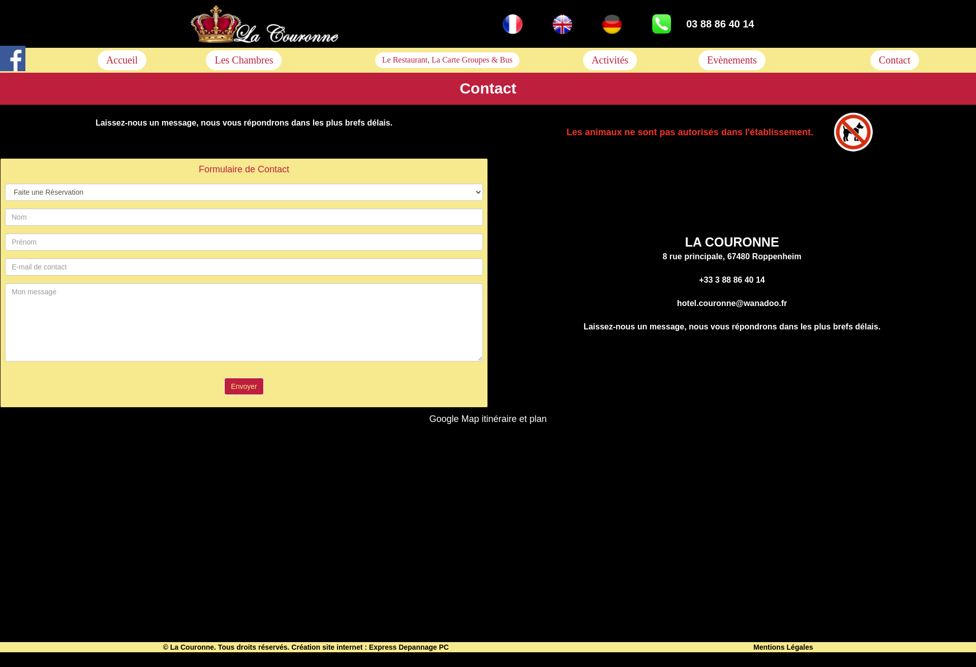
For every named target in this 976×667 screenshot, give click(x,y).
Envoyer (244, 386)
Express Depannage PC (409, 647)
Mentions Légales (783, 647)
